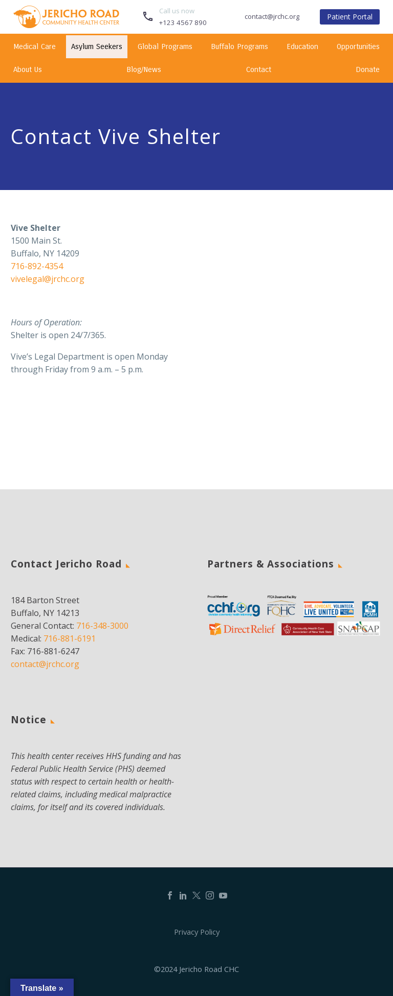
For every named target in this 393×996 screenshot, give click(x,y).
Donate (368, 69)
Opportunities (358, 46)
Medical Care (34, 46)
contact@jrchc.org (45, 664)
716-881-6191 (69, 638)
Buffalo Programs (239, 46)
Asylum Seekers (96, 46)
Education (302, 46)
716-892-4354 (37, 266)
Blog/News (143, 69)
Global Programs (165, 46)
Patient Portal (350, 16)
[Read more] (174, 17)
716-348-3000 (102, 625)
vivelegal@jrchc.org (47, 278)
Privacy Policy (197, 932)
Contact (258, 69)
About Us (27, 69)
